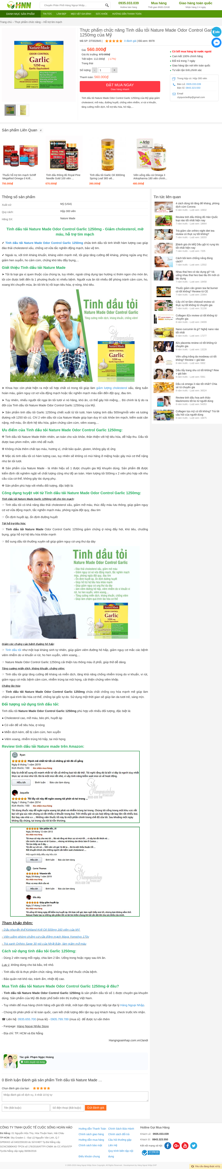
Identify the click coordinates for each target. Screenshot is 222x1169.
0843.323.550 (193, 87)
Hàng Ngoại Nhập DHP (147, 1165)
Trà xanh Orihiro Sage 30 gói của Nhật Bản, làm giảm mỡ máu (45, 943)
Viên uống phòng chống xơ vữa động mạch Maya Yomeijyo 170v (46, 936)
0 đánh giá (130, 40)
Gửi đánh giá (95, 1107)
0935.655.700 (27, 1019)
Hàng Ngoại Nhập (132, 1005)
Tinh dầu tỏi (13, 650)
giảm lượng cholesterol (111, 388)
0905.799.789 (60, 1019)
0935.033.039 (193, 84)
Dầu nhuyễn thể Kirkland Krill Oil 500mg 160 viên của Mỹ (42, 929)
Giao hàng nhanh (120, 86)
